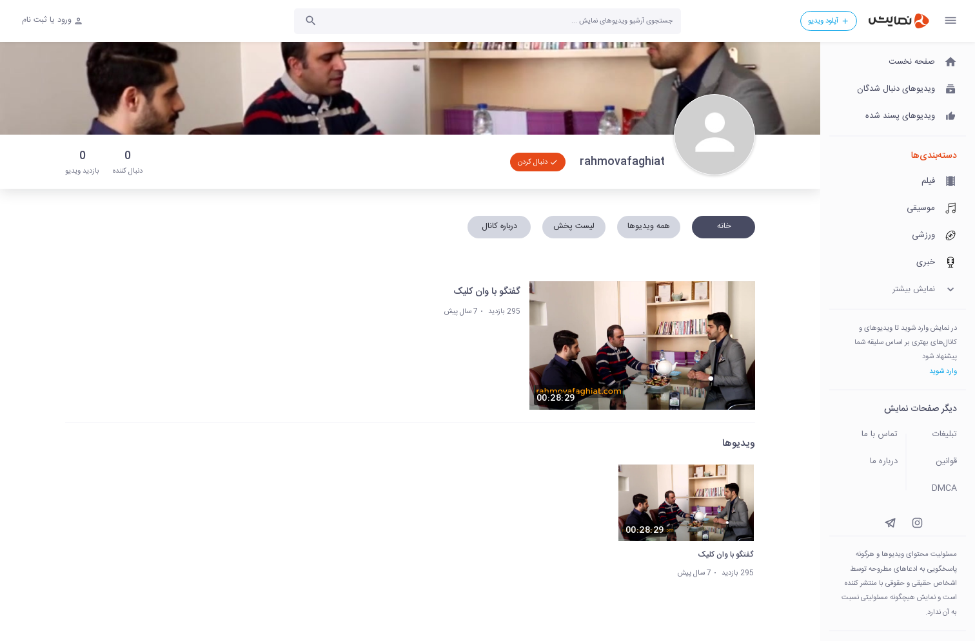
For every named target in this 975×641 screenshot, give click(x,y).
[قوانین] (940, 461)
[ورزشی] (897, 235)
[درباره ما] (864, 461)
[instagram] (917, 523)
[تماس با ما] (864, 434)
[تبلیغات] (940, 434)
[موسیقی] (897, 208)
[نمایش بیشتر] (897, 289)
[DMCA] (940, 488)
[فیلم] (897, 181)
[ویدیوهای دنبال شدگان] (897, 89)
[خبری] (897, 262)
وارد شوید (943, 371)
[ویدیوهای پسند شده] (897, 116)
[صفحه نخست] (897, 62)
